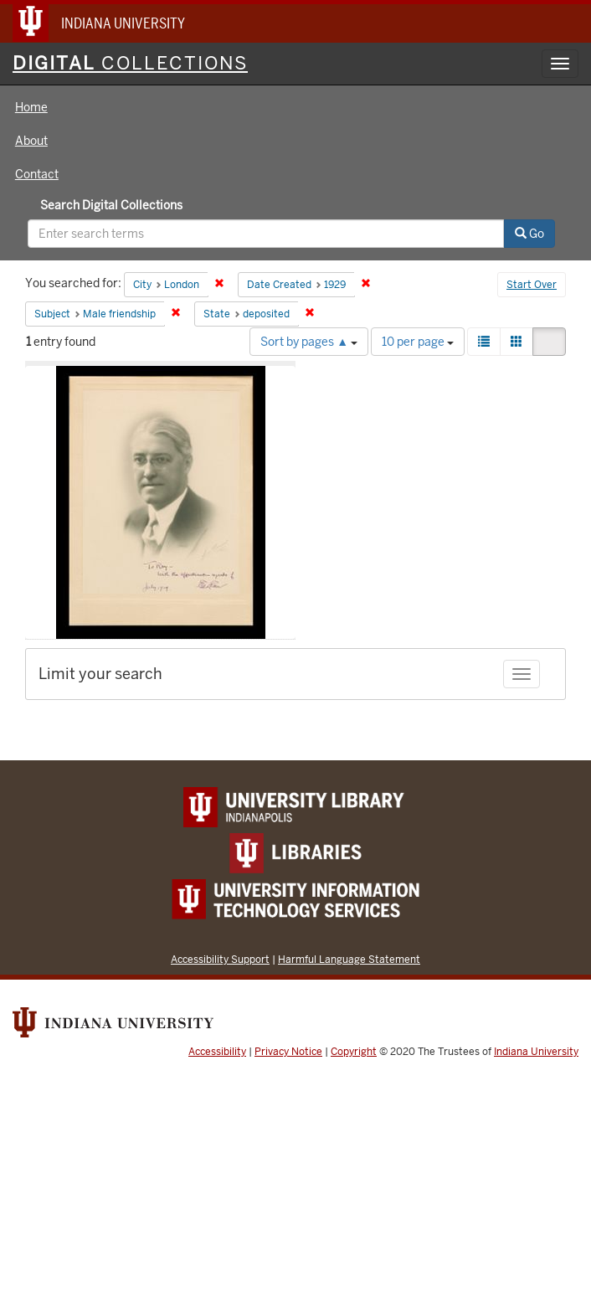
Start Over (531, 284)
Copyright (354, 1051)
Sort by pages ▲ (308, 341)
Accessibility (217, 1051)
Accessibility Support (220, 959)
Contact (37, 174)
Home (31, 107)
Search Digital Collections (111, 205)
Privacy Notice (288, 1051)
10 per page (418, 341)
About (31, 140)
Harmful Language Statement (349, 959)
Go (529, 233)
